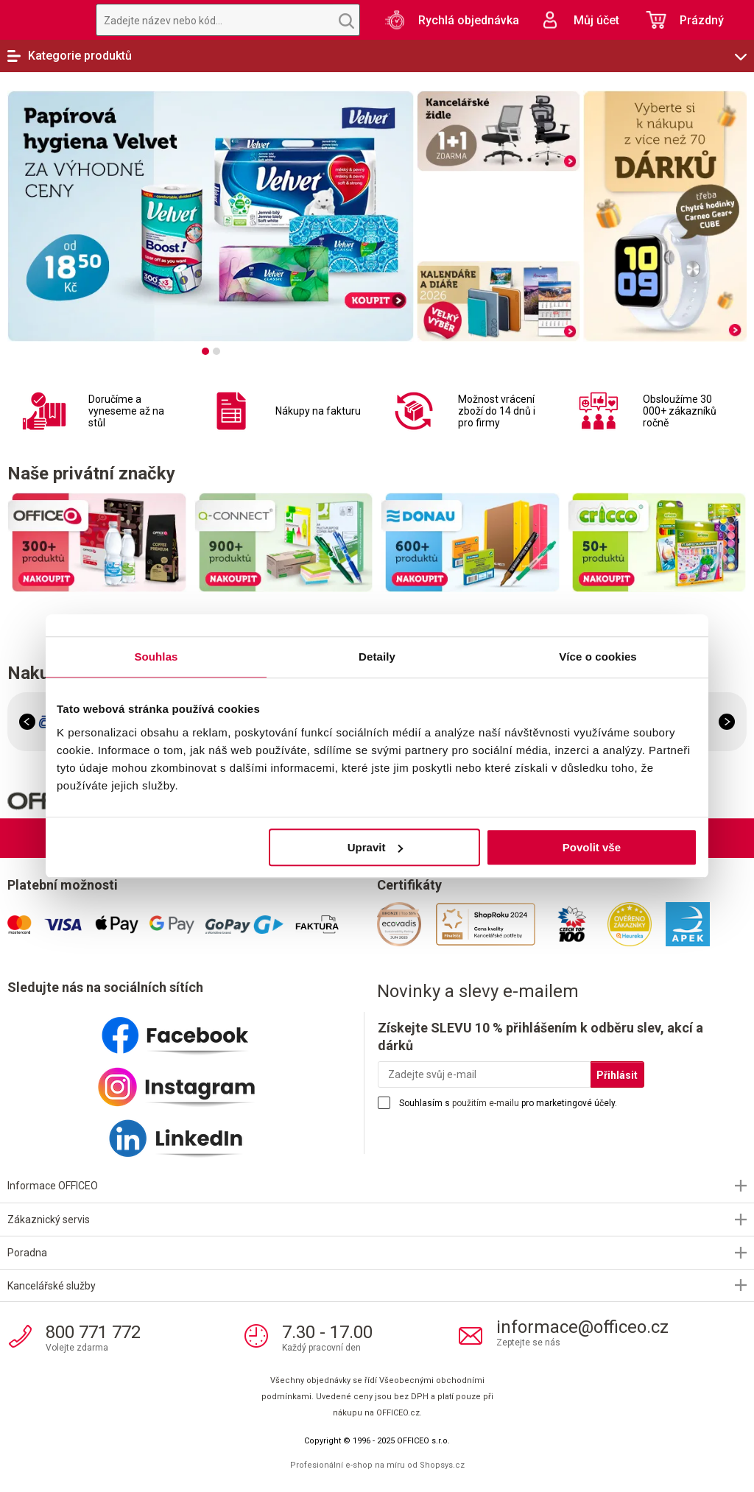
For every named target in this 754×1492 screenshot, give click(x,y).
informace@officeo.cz (582, 1327)
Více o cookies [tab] (598, 656)
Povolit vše (592, 847)
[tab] (205, 351)
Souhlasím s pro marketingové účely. (508, 1103)
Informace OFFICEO (52, 1186)
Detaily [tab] (377, 656)
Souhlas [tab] (155, 656)
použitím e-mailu (485, 1103)
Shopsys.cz (442, 1465)
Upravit (376, 847)
